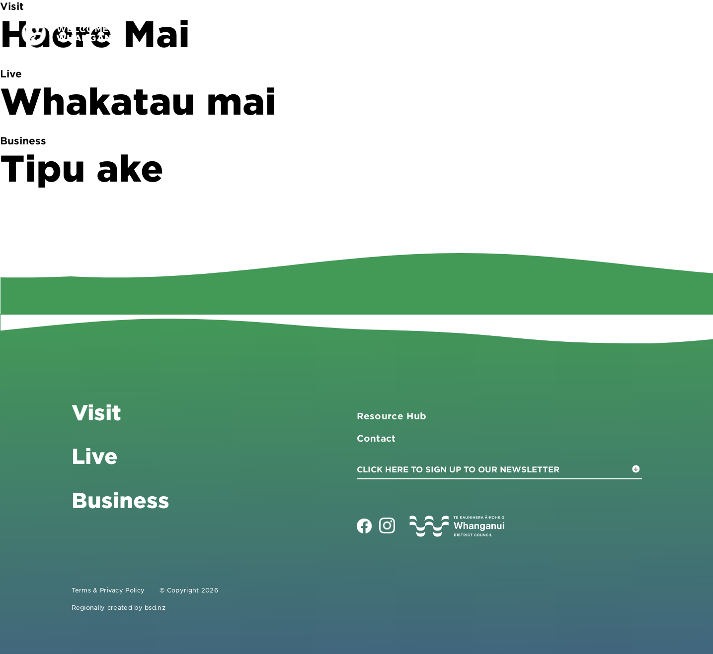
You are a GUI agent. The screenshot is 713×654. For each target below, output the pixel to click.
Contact (642, 33)
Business (535, 33)
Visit (478, 33)
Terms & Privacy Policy (108, 590)
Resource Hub (392, 415)
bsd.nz (155, 607)
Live (592, 33)
